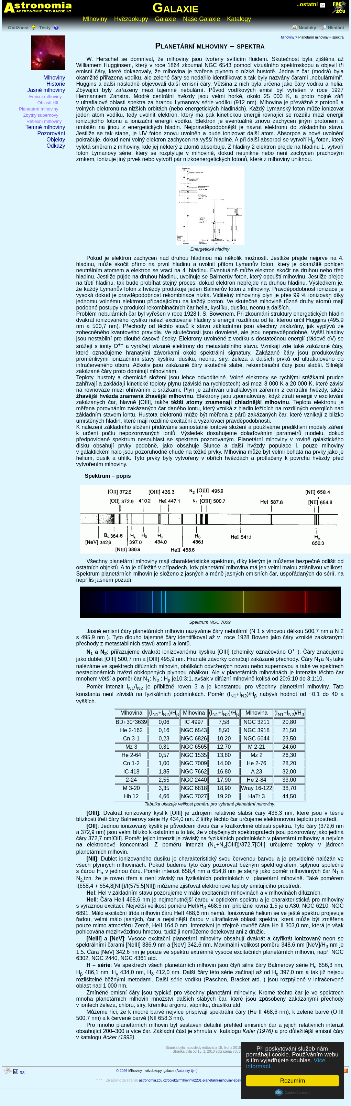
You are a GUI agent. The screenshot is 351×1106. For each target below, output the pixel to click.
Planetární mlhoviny (38, 109)
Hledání (336, 27)
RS (22, 1073)
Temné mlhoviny (45, 127)
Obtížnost (18, 27)
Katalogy (239, 18)
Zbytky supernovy (40, 115)
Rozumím (292, 1080)
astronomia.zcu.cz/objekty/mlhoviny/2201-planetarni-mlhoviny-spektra (192, 1080)
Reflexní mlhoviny (44, 121)
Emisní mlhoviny (45, 96)
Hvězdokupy (131, 18)
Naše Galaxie (201, 18)
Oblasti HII (47, 102)
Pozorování (51, 133)
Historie (55, 84)
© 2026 (121, 1071)
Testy (45, 27)
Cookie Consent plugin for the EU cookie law (292, 1092)
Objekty (55, 140)
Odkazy (55, 146)
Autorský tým (186, 1071)
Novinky (307, 27)
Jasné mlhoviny (46, 90)
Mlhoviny (95, 18)
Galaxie (176, 7)
